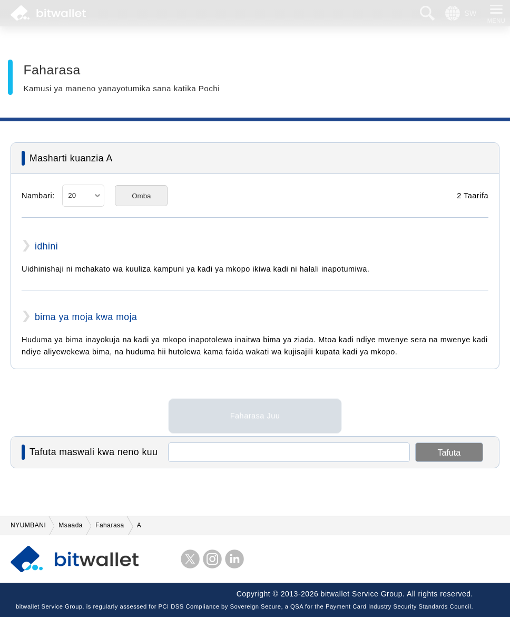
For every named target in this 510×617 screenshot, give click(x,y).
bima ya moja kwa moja (86, 317)
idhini (46, 246)
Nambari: (38, 195)
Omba (141, 196)
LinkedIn (234, 558)
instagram (212, 558)
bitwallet (48, 13)
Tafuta (448, 452)
